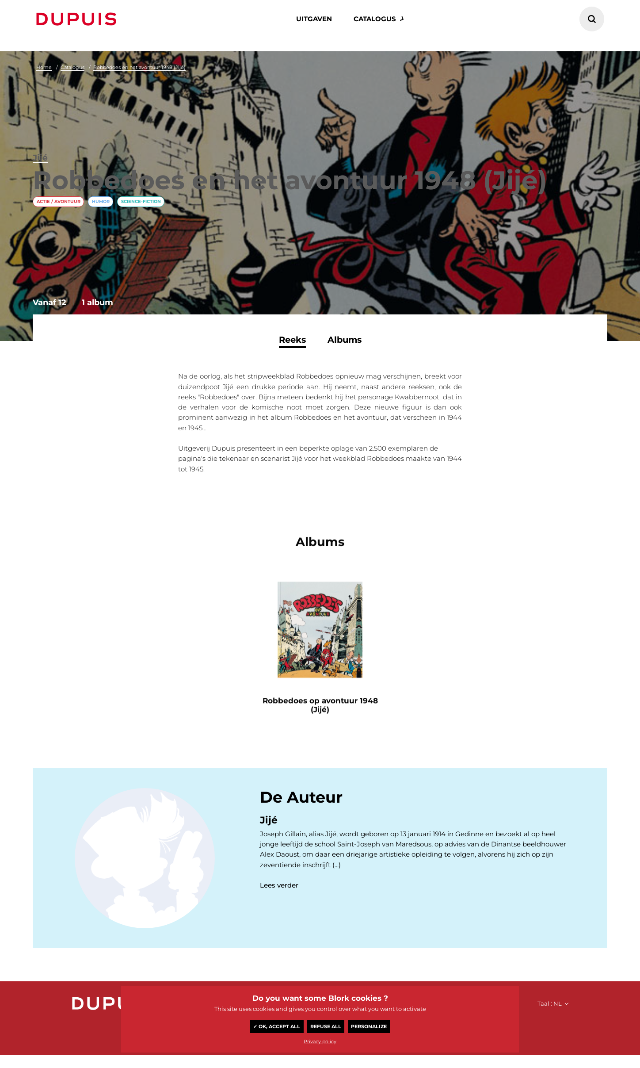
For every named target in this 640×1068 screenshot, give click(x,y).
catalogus (375, 19)
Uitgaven (314, 19)
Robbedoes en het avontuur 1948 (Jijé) (139, 67)
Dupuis (78, 19)
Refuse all (325, 1026)
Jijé (41, 120)
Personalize (369, 1026)
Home (44, 67)
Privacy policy (320, 1041)
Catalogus (72, 67)
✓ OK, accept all (276, 1026)
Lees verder (279, 890)
